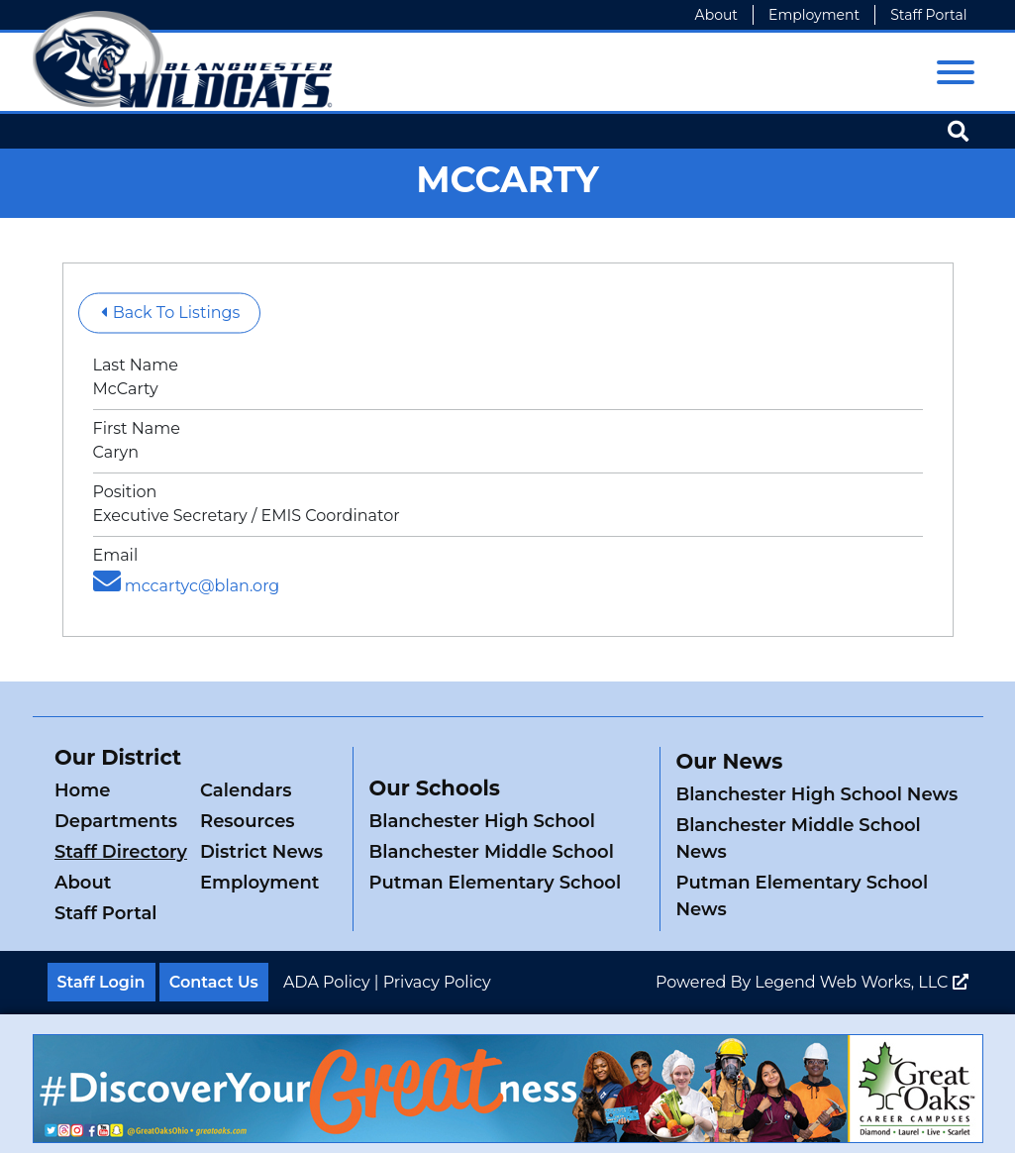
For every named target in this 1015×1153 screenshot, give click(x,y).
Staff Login (101, 982)
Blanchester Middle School (490, 852)
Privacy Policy (437, 982)
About (716, 15)
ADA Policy (326, 982)
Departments (115, 821)
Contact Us (213, 982)
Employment (814, 15)
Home (82, 790)
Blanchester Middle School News (797, 838)
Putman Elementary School (494, 882)
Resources (247, 821)
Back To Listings (171, 312)
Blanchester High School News (816, 794)
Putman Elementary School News (801, 896)
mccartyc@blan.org (186, 585)
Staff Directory (120, 852)
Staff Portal (928, 15)
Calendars (246, 790)
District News (261, 852)
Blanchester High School (481, 821)
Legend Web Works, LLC (861, 982)
